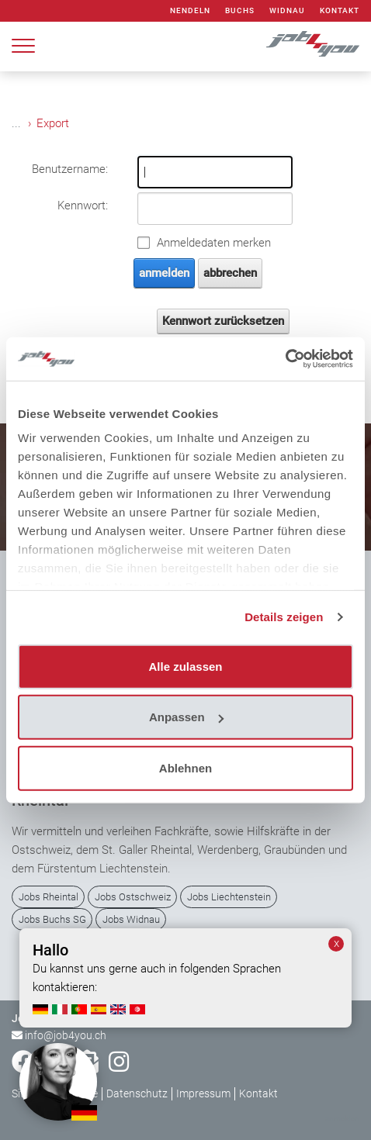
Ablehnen (185, 767)
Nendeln (190, 10)
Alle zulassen (185, 665)
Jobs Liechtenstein (229, 897)
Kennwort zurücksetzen (223, 321)
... (16, 123)
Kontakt (339, 10)
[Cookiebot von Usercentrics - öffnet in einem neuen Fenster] (285, 359)
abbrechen (230, 273)
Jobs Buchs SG (52, 919)
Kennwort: (82, 205)
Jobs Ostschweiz (133, 897)
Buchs (240, 10)
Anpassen (186, 717)
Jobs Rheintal (48, 897)
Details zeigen (283, 617)
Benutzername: (70, 169)
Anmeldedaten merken (214, 243)
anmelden (164, 273)
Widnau (287, 10)
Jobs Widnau (131, 919)
